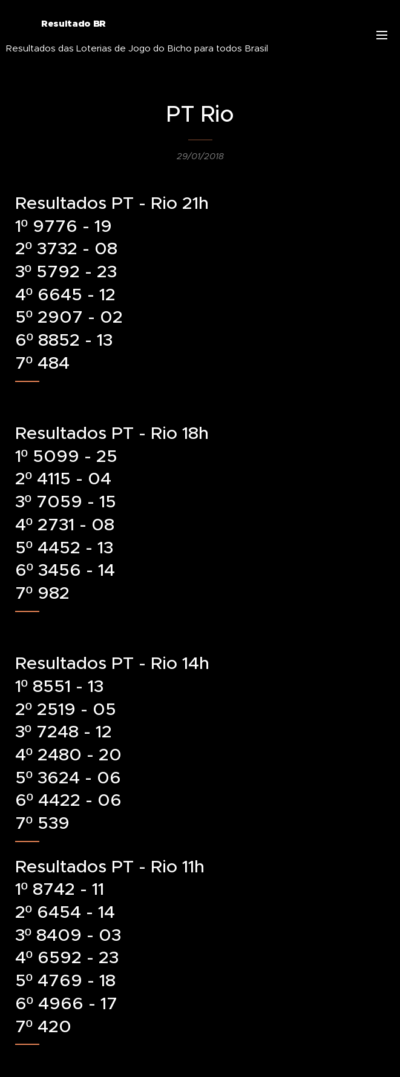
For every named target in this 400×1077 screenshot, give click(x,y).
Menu (381, 35)
